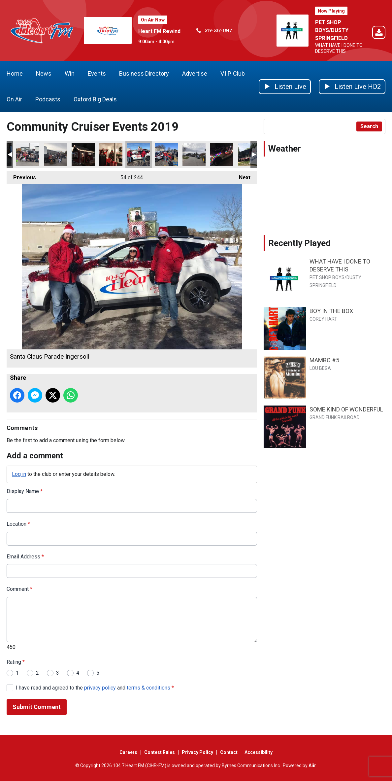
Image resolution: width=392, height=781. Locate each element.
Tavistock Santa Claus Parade (194, 154)
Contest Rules (159, 752)
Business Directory (144, 73)
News (43, 73)
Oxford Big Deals (95, 99)
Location (18, 524)
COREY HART (323, 319)
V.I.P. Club (232, 73)
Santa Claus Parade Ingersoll (138, 154)
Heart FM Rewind (159, 31)
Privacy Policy (197, 752)
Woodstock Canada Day (249, 154)
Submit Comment (37, 706)
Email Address (25, 556)
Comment (19, 589)
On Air (14, 99)
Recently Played (299, 243)
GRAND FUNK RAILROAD (335, 417)
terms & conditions (148, 687)
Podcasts (47, 99)
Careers (128, 752)
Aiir (312, 765)
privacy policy (100, 687)
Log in (19, 474)
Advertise (194, 73)
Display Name (25, 491)
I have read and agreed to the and (95, 687)
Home (15, 73)
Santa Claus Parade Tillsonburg (166, 154)
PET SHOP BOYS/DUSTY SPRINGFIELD (331, 30)
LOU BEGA (320, 368)
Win (70, 73)
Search (369, 126)
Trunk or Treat (27, 154)
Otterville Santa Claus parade (221, 154)
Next (241, 176)
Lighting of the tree (83, 154)
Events (97, 73)
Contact (229, 752)
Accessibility (259, 752)
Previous (21, 176)
